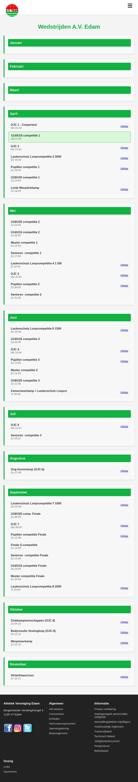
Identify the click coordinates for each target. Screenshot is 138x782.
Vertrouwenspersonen (62, 723)
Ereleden (54, 718)
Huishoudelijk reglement (108, 726)
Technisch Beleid (104, 736)
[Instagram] (18, 731)
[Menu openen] (130, 6)
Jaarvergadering (59, 728)
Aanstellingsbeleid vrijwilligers (112, 721)
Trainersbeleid (103, 731)
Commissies (56, 713)
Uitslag (124, 126)
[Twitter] (27, 731)
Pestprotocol (101, 745)
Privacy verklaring (105, 709)
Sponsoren (10, 771)
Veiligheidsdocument (106, 741)
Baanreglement (58, 733)
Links (7, 766)
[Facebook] (8, 731)
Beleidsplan (101, 750)
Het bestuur (56, 709)
